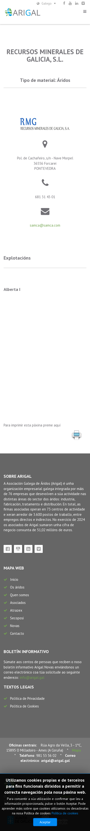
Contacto (17, 633)
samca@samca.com (45, 225)
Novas (14, 625)
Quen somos (19, 595)
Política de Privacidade (27, 698)
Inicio (14, 579)
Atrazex (16, 610)
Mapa (76, 750)
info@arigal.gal (32, 677)
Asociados (18, 602)
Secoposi (17, 618)
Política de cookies (65, 813)
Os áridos (17, 587)
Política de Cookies (24, 706)
